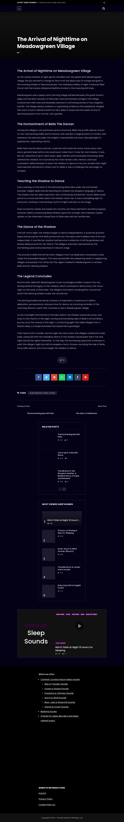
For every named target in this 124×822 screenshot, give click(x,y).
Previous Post (23, 406)
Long (68, 614)
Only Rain (75, 614)
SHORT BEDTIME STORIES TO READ (42, 393)
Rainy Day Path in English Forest (69, 586)
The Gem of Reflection (86, 413)
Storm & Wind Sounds (55, 697)
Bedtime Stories (49, 711)
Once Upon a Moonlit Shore (68, 453)
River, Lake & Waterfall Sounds (59, 702)
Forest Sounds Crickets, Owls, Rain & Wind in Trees (53, 2)
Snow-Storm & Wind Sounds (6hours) (67, 550)
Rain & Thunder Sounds (56, 684)
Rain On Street (91, 614)
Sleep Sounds (61, 643)
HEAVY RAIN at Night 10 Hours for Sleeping (68, 520)
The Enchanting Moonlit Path (40, 413)
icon (79, 626)
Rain (82, 614)
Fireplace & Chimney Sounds (59, 693)
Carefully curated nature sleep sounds (60, 679)
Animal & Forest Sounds (56, 706)
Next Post (102, 406)
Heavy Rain (60, 614)
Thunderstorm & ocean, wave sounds (69, 568)
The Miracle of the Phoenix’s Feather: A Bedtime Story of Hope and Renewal (68, 475)
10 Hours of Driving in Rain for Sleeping (67, 531)
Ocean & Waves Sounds (56, 688)
